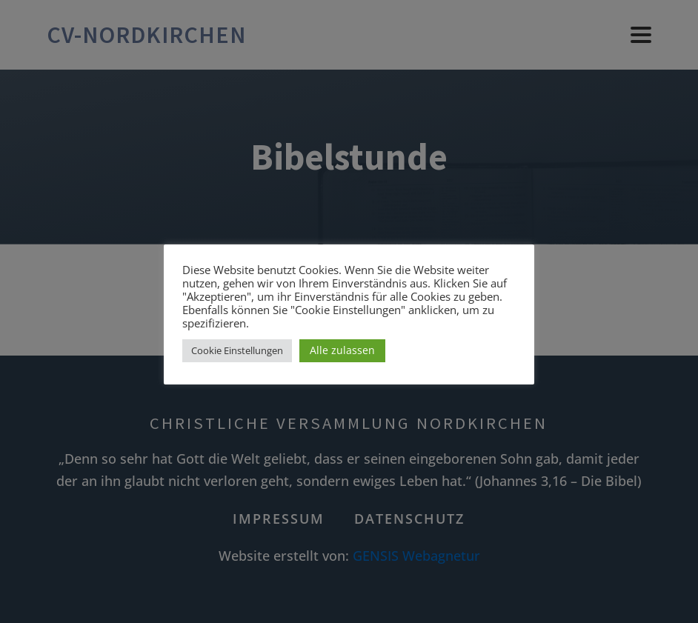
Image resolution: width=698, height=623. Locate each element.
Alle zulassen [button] (342, 350)
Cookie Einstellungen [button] (237, 350)
